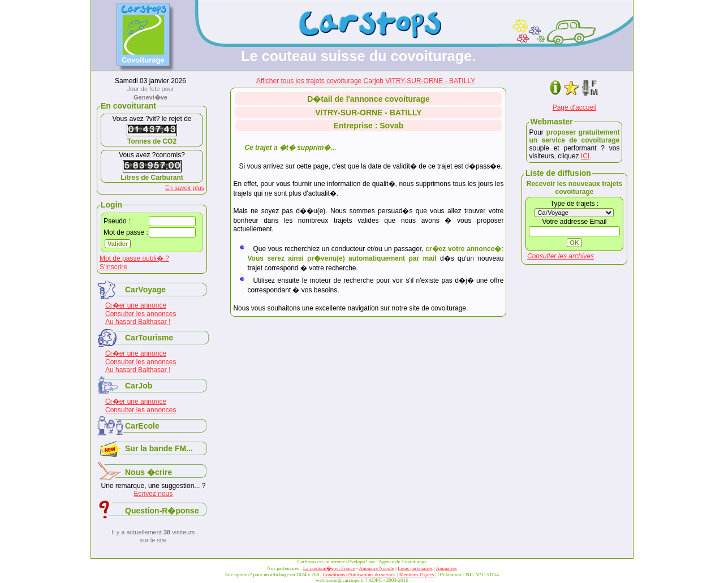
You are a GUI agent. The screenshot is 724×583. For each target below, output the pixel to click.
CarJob (138, 385)
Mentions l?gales (416, 574)
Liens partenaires (415, 568)
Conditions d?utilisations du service (359, 574)
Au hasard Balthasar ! (137, 322)
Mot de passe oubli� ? (134, 258)
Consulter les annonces (140, 314)
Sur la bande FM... (159, 448)
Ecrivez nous (153, 494)
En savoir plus (184, 187)
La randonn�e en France (329, 568)
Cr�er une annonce (135, 305)
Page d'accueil (575, 107)
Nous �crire (148, 472)
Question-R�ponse (162, 510)
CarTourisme (149, 337)
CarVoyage (145, 289)
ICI (585, 156)
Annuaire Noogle (376, 568)
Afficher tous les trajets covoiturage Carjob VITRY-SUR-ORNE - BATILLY (365, 81)
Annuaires (446, 568)
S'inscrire (113, 267)
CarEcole (142, 425)
